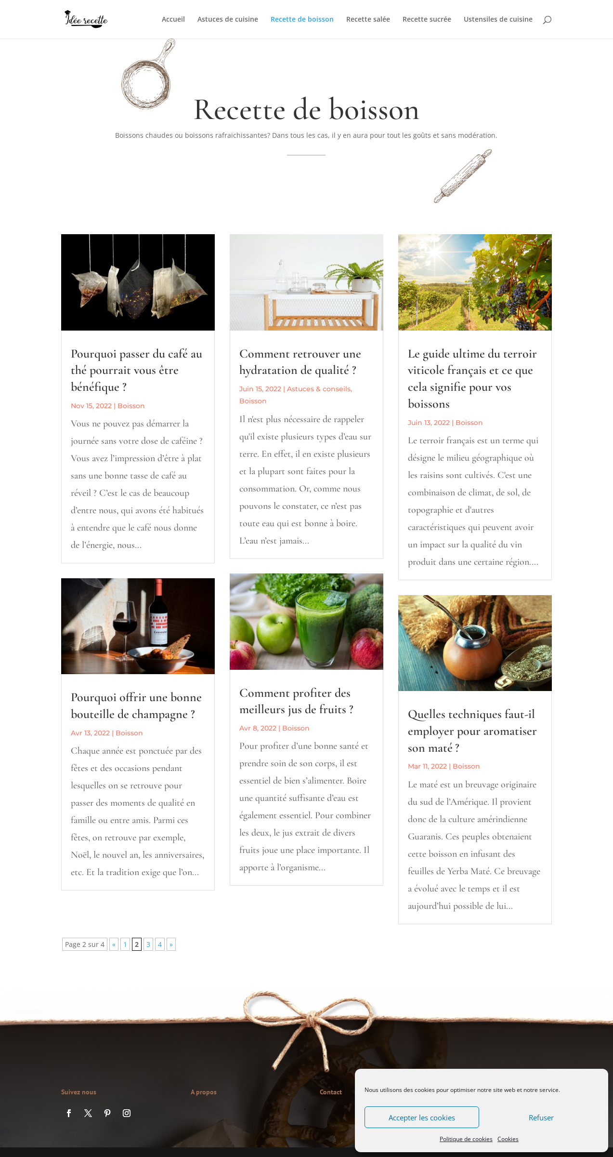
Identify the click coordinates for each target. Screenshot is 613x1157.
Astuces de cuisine (227, 20)
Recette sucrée (427, 20)
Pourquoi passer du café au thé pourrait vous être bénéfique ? (136, 370)
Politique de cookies (466, 1139)
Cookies (508, 1139)
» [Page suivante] (171, 944)
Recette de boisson (302, 20)
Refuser (541, 1117)
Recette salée (368, 20)
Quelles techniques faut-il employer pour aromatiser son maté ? (472, 730)
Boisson (131, 405)
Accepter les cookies (422, 1117)
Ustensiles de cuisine (498, 20)
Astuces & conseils (319, 389)
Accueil (173, 20)
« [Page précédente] (114, 944)
